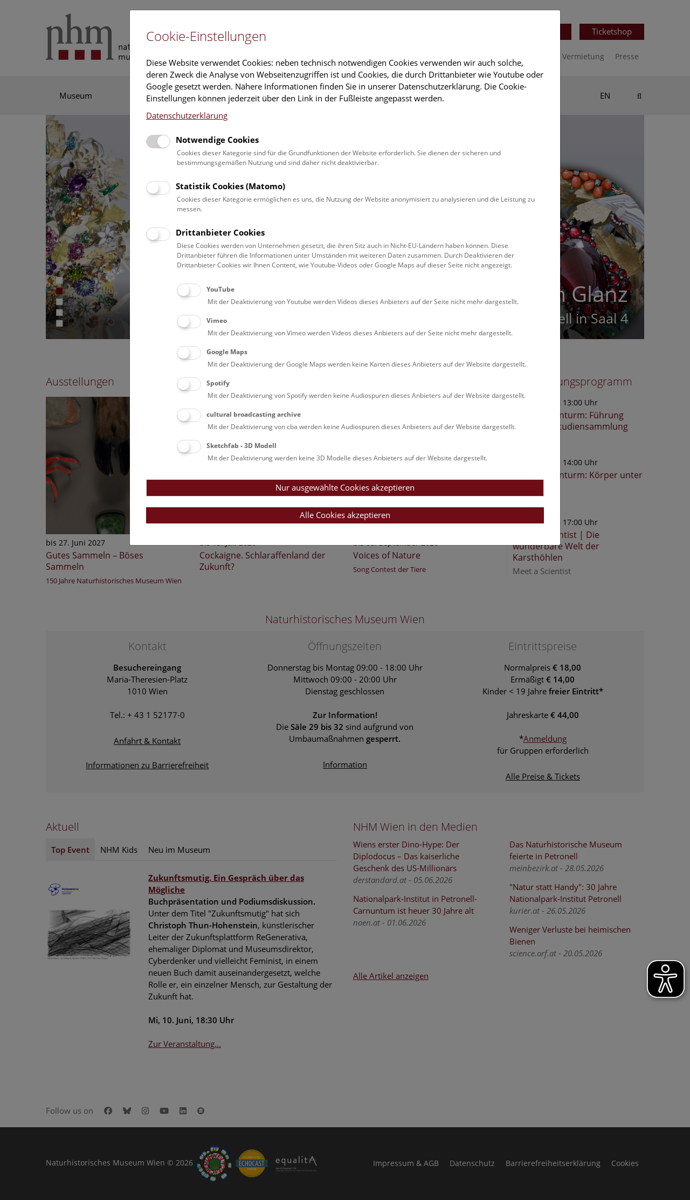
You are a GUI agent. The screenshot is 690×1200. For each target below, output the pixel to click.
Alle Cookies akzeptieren (345, 514)
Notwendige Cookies (217, 139)
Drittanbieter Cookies (220, 232)
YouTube (220, 289)
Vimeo (216, 320)
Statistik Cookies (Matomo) (230, 186)
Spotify (218, 383)
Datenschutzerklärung (186, 115)
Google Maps (226, 351)
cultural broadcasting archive (253, 414)
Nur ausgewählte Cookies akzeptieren (345, 487)
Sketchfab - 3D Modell (241, 445)
